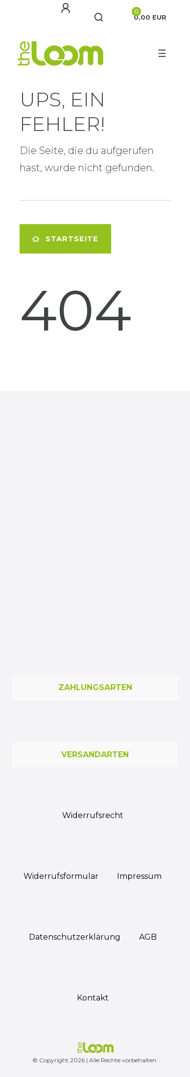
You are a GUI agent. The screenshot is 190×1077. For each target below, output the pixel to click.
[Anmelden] (65, 8)
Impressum (139, 876)
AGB (148, 937)
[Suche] (99, 17)
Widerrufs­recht (92, 815)
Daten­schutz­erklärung (74, 937)
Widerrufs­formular (61, 876)
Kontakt (93, 997)
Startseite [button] (65, 238)
